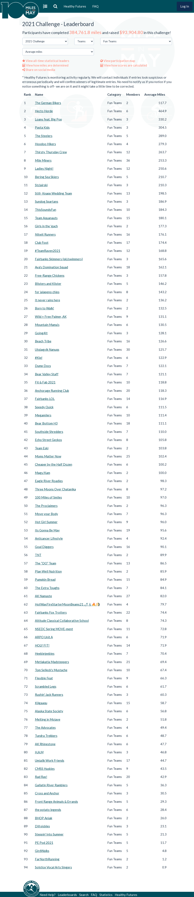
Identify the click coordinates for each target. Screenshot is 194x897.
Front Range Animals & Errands (56, 801)
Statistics (105, 895)
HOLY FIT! (42, 645)
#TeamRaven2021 (47, 251)
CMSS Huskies (45, 768)
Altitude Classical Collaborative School (62, 620)
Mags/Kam (42, 473)
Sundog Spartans (46, 201)
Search (84, 895)
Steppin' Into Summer (49, 834)
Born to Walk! (44, 308)
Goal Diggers (44, 547)
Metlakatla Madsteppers (52, 662)
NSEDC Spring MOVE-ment (54, 629)
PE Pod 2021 (44, 842)
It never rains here (47, 300)
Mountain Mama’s (47, 325)
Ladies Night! (44, 168)
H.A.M (39, 752)
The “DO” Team (45, 563)
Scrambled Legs (45, 686)
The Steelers (43, 136)
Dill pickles (42, 826)
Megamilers (43, 415)
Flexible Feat (44, 678)
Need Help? (48, 895)
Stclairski (41, 185)
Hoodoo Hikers (45, 144)
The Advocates (45, 727)
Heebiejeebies (44, 653)
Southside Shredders (49, 431)
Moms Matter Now (48, 456)
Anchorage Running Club (52, 390)
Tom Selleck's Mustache (51, 670)
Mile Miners (43, 160)
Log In (184, 6)
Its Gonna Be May (47, 530)
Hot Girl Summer (46, 522)
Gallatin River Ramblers (51, 785)
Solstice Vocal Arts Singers (53, 867)
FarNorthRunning (47, 859)
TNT (38, 555)
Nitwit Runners (45, 234)
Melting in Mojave (47, 719)
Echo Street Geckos (48, 440)
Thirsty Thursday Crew (51, 152)
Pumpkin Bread (45, 579)
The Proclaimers (46, 506)
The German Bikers (48, 103)
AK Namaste (43, 596)
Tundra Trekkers (46, 735)
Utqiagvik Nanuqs (47, 349)
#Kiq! (38, 357)
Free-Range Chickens (49, 275)
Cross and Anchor (47, 793)
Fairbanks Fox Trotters (51, 612)
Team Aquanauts (46, 218)
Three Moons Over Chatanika (55, 489)
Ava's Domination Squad (51, 267)
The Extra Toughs (47, 588)
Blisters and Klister (48, 283)
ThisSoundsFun (45, 209)
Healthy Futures (75, 6)
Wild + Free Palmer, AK (51, 316)
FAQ (95, 6)
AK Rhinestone (45, 744)
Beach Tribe (43, 341)
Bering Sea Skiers (47, 177)
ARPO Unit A (44, 637)
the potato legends (48, 810)
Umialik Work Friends (49, 760)
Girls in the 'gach (46, 226)
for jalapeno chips (47, 292)
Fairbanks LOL (45, 399)
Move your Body (46, 514)
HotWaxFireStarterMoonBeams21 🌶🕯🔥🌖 (67, 604)
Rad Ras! (41, 777)
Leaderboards (67, 895)
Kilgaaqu (41, 703)
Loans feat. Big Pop (48, 119)
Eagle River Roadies (49, 481)
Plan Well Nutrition (48, 571)
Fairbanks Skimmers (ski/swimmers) (59, 259)
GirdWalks (42, 851)
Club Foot (41, 242)
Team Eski (41, 448)
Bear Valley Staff (46, 374)
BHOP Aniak (43, 818)
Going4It (41, 333)
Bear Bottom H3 (46, 423)
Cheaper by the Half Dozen (53, 464)
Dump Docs (43, 366)
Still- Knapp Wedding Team (53, 193)
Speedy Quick (44, 407)
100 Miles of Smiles (48, 497)
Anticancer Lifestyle (49, 538)
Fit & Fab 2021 (45, 382)
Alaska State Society (49, 711)
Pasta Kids (42, 127)
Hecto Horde (44, 111)
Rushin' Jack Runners (49, 694)
